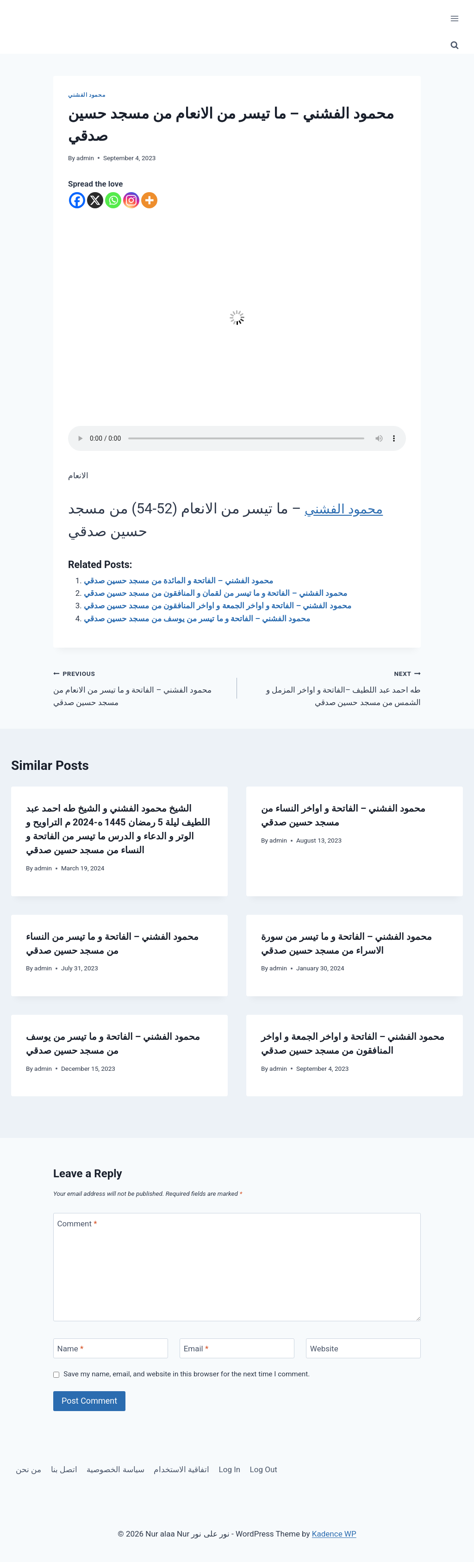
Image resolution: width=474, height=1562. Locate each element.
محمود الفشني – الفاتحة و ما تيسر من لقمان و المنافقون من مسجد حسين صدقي (215, 593)
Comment (77, 1223)
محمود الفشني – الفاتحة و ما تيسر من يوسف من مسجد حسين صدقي (197, 618)
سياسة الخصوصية (115, 1469)
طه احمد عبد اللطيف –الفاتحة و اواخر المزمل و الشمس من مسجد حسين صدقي (333, 687)
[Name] (110, 1348)
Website (324, 1348)
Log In (230, 1469)
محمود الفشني (86, 95)
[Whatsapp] (113, 200)
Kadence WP (334, 1533)
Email (196, 1348)
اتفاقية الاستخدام (181, 1469)
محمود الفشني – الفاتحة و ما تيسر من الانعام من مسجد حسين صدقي (141, 687)
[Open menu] (454, 18)
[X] (95, 200)
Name (70, 1348)
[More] (149, 200)
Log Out (263, 1469)
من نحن (28, 1469)
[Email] (237, 1348)
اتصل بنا (64, 1469)
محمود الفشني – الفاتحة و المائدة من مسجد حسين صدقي (178, 580)
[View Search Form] (454, 45)
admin (85, 158)
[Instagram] (131, 200)
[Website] (363, 1348)
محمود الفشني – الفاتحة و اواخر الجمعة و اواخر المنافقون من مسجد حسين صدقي (217, 605)
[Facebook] (77, 200)
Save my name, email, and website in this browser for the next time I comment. (186, 1374)
